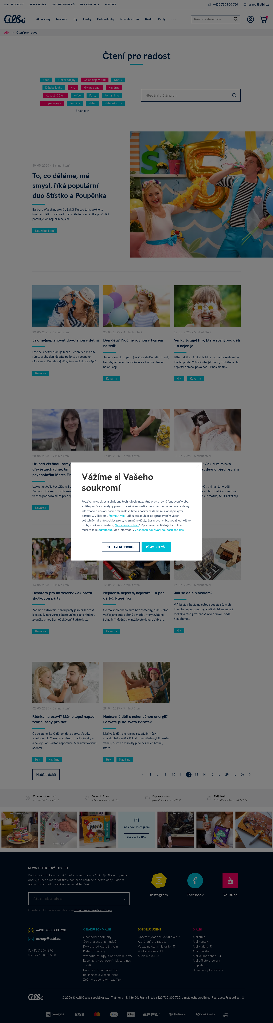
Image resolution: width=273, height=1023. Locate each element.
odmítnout (105, 530)
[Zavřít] (197, 466)
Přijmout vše (116, 515)
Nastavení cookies (127, 525)
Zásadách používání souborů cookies (159, 530)
